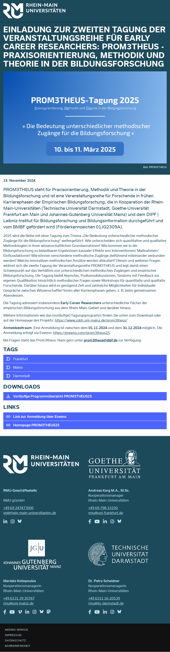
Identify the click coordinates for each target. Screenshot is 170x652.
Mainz (18, 367)
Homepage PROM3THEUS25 (36, 425)
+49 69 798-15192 (103, 507)
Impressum (13, 635)
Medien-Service (16, 629)
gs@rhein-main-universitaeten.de (29, 512)
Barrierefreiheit (17, 646)
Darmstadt (21, 375)
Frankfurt (20, 358)
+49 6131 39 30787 (19, 598)
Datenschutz (15, 640)
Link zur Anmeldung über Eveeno (39, 416)
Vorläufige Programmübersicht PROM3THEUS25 (52, 396)
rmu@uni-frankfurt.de (105, 512)
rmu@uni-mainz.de (18, 603)
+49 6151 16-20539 (104, 598)
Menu (161, 8)
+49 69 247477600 (18, 507)
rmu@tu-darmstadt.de (106, 603)
